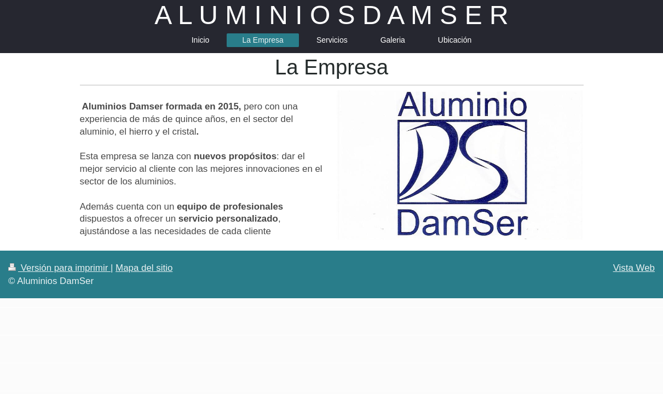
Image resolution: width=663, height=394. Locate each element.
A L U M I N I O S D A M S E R (331, 15)
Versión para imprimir (59, 268)
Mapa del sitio (144, 268)
